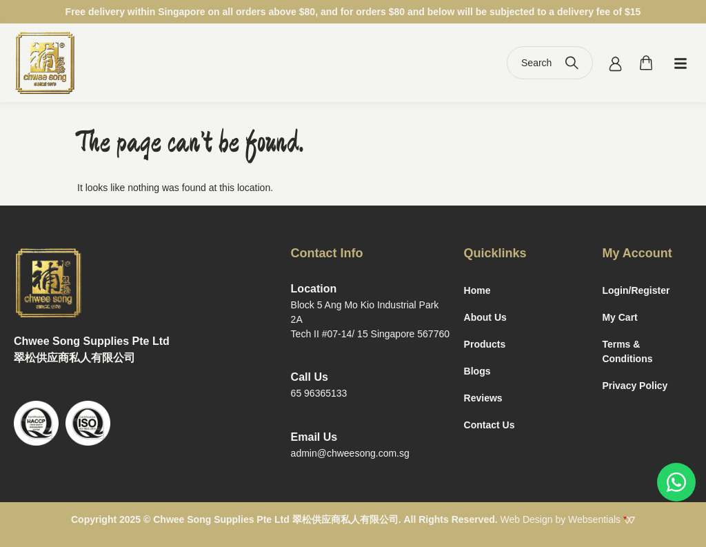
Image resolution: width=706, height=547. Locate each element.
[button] (680, 62)
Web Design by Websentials (568, 519)
